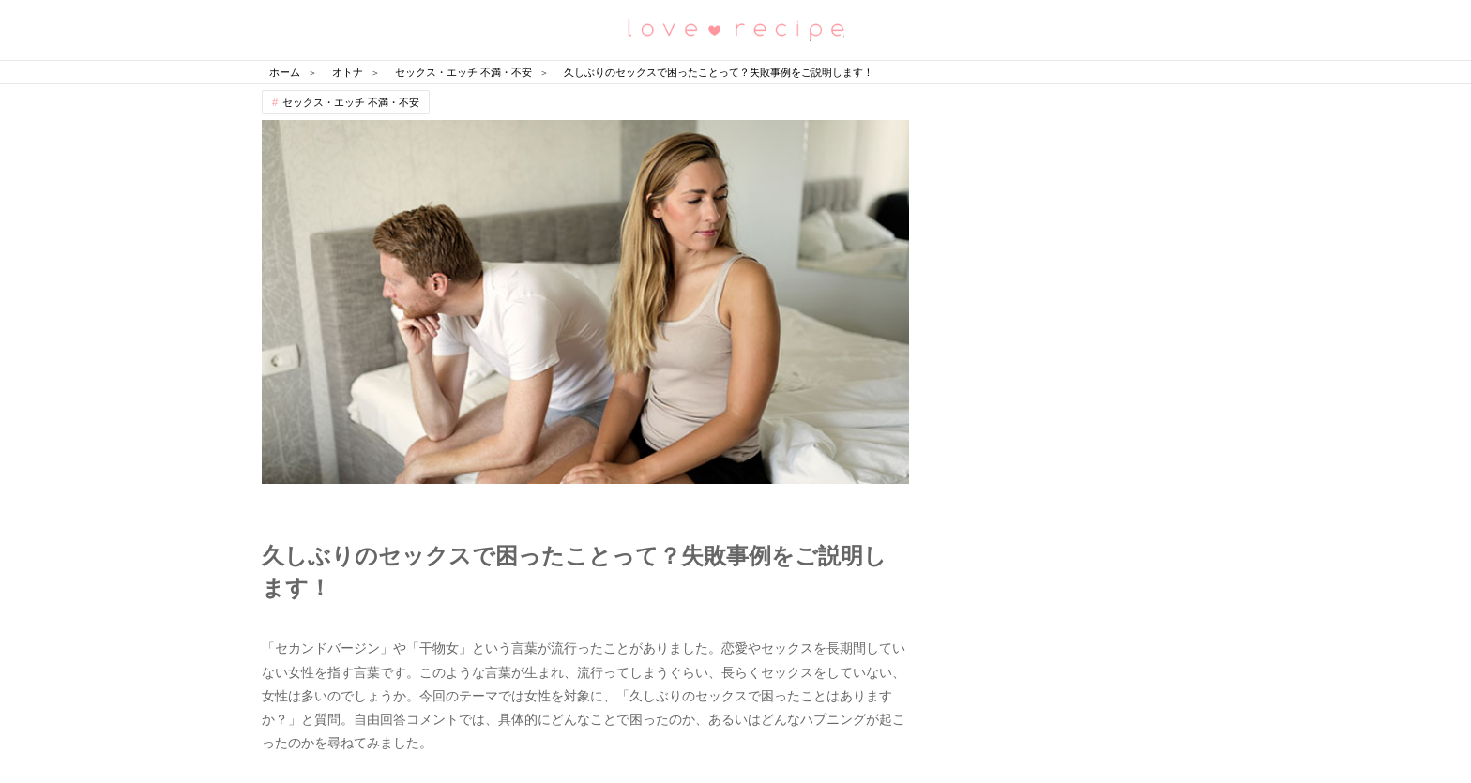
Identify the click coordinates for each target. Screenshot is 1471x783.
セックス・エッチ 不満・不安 (350, 102)
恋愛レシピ (735, 28)
